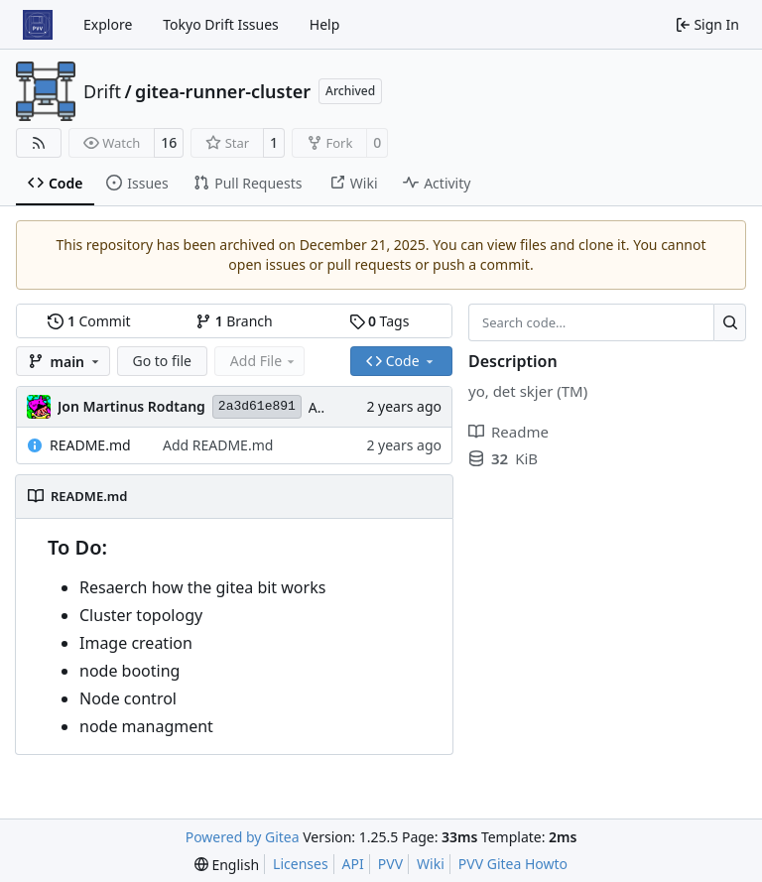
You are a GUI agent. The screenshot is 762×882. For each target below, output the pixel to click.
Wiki (430, 863)
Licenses (300, 863)
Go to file (162, 360)
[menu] (226, 864)
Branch (234, 321)
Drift (102, 91)
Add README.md (218, 445)
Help (325, 24)
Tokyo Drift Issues (221, 24)
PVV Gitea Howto (513, 863)
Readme (508, 431)
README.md (90, 445)
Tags (379, 321)
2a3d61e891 (257, 406)
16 (169, 142)
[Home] (37, 25)
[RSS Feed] (39, 143)
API (353, 863)
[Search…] (729, 322)
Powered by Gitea (243, 836)
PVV (390, 863)
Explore (107, 24)
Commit (89, 321)
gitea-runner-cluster (223, 91)
